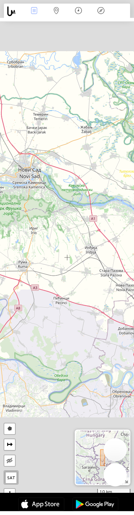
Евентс (34, 11)
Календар (78, 11)
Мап (56, 11)
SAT (11, 477)
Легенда (100, 11)
